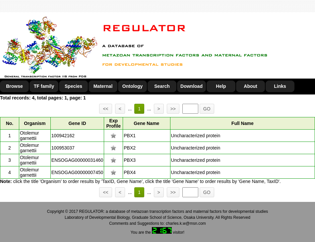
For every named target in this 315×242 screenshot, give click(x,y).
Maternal (103, 86)
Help (221, 86)
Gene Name (146, 123)
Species (73, 86)
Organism (34, 123)
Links (280, 86)
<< (105, 108)
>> (173, 108)
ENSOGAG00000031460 (77, 160)
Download (191, 86)
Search (162, 86)
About (250, 86)
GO (207, 108)
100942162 (63, 135)
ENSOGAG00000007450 (77, 172)
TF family (44, 86)
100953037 (63, 148)
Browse (14, 86)
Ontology (132, 86)
